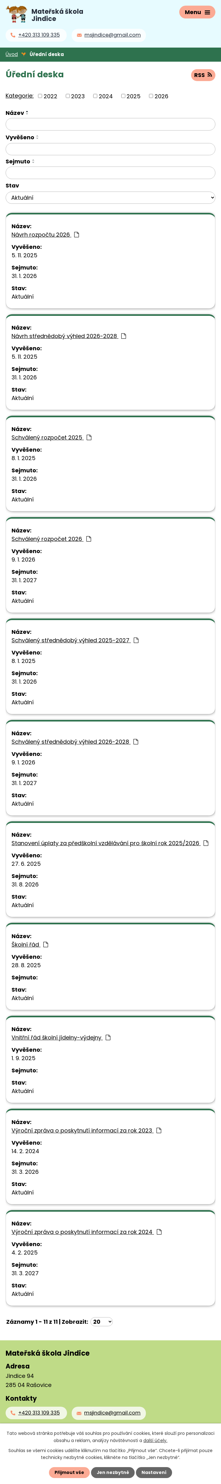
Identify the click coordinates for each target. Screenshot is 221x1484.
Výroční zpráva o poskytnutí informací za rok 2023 (86, 1130)
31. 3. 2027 (25, 1273)
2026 (161, 96)
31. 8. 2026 (25, 884)
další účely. (155, 1440)
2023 (78, 96)
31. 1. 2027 (24, 580)
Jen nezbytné (113, 1472)
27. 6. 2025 (26, 863)
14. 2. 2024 (25, 1151)
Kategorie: (20, 95)
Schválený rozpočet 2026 (51, 538)
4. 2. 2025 (25, 1252)
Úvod (12, 54)
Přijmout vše (69, 1472)
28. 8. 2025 (26, 965)
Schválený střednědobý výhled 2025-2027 (75, 640)
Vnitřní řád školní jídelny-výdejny (61, 1037)
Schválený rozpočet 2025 (51, 437)
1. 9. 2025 (24, 1058)
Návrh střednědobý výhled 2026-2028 (69, 336)
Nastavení (154, 1472)
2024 (106, 96)
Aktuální (23, 296)
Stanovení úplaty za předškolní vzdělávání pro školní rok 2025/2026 (110, 843)
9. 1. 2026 (23, 559)
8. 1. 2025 (24, 458)
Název (15, 112)
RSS (203, 75)
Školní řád (30, 944)
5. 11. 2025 (24, 255)
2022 (50, 96)
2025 (134, 96)
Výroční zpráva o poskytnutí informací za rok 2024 (86, 1231)
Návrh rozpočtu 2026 (45, 234)
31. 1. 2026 (24, 276)
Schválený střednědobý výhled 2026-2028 (75, 741)
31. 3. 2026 (25, 1171)
